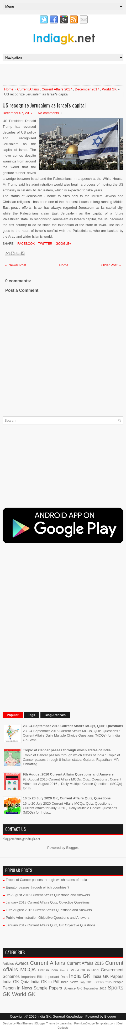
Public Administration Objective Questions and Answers (48, 918)
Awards (22, 963)
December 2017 (87, 89)
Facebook (26, 244)
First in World (69, 970)
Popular (13, 715)
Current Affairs (28, 89)
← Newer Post (15, 265)
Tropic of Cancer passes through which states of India (67, 750)
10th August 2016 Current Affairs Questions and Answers (49, 910)
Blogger (72, 848)
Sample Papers (48, 988)
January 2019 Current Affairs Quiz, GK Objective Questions (51, 925)
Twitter (44, 244)
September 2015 (94, 988)
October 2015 (103, 982)
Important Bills (32, 977)
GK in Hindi (90, 970)
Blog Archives (55, 715)
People (118, 982)
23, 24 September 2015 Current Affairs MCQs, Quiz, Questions (73, 726)
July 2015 (86, 982)
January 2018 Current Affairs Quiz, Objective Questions (48, 902)
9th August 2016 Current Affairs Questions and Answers (68, 774)
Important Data (56, 977)
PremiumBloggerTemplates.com (94, 1023)
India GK (80, 976)
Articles (8, 964)
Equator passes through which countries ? (37, 887)
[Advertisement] (64, 74)
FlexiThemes (25, 1023)
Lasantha (65, 1023)
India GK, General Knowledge (60, 1016)
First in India (48, 970)
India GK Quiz (16, 981)
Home (8, 89)
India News (69, 982)
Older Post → (111, 265)
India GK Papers (107, 976)
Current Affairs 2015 (85, 963)
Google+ (63, 244)
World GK (109, 89)
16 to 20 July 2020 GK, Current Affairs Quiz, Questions (67, 798)
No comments (48, 113)
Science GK (73, 988)
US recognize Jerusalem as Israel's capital (44, 105)
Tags (31, 715)
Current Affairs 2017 (57, 89)
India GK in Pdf (44, 981)
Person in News (17, 988)
